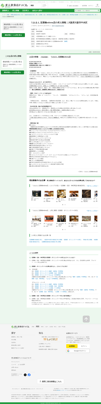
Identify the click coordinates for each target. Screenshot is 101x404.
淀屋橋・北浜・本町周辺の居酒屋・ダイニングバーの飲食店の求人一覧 (79, 14)
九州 (46, 326)
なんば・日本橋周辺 (52, 278)
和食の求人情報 (87, 239)
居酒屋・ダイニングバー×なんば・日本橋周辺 (48, 275)
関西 (8, 14)
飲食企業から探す (16, 345)
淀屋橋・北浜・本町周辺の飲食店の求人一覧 (49, 14)
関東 (33, 326)
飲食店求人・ (72, 394)
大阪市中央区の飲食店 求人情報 (53, 239)
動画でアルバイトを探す (17, 348)
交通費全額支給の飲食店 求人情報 (51, 241)
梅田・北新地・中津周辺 (79, 276)
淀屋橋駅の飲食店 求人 (35, 239)
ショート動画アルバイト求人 (53, 398)
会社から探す (37, 10)
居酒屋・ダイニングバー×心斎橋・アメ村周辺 (48, 288)
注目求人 (25, 10)
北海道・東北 (52, 326)
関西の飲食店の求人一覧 (17, 14)
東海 (42, 326)
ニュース (13, 364)
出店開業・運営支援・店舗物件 (33, 394)
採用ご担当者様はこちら (52, 381)
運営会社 (13, 370)
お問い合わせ (14, 367)
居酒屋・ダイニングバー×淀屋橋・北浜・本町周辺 (49, 273)
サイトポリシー (16, 388)
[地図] (65, 41)
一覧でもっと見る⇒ (92, 186)
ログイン (84, 346)
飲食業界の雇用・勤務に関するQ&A (48, 349)
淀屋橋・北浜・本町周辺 (46, 291)
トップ (3, 14)
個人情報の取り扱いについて (28, 388)
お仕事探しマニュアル (44, 343)
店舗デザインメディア (23, 398)
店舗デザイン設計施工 (54, 394)
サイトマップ (39, 388)
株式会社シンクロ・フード (62, 390)
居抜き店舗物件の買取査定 (38, 396)
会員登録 (72, 346)
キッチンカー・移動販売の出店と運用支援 (63, 396)
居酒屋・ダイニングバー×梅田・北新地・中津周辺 (49, 271)
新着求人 (5, 10)
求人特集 (15, 10)
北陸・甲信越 (61, 326)
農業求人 (36, 398)
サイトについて (15, 361)
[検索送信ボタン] (98, 10)
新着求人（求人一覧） (17, 337)
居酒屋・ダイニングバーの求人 (72, 239)
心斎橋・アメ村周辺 (61, 291)
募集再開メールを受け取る (13, 35)
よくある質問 (21, 364)
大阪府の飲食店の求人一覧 (30, 14)
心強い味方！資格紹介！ (45, 346)
